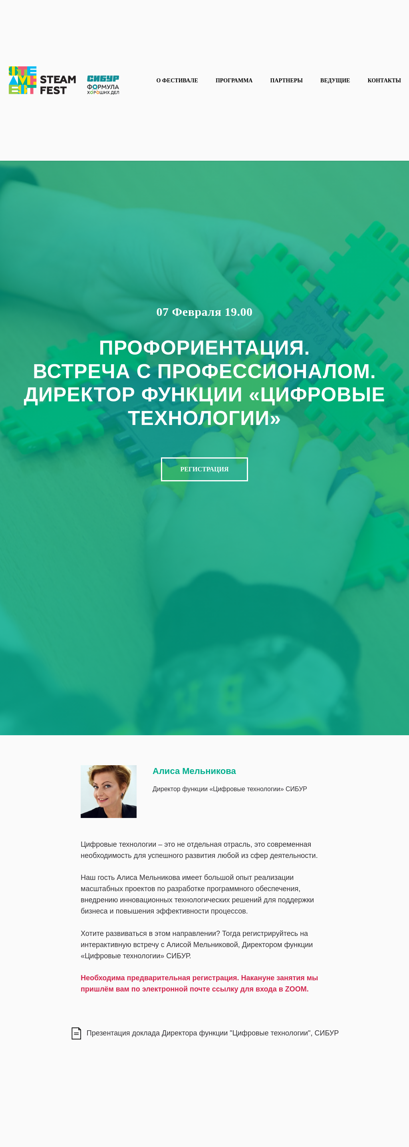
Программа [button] (234, 81)
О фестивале (177, 81)
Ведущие (335, 81)
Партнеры (286, 81)
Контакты (384, 81)
